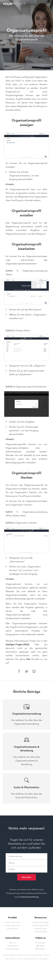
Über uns (12, 943)
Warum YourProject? (12, 922)
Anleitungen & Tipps (40, 922)
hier (28, 659)
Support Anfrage (40, 928)
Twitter (40, 946)
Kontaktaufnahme (12, 949)
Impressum (12, 959)
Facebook (40, 943)
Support (46, 955)
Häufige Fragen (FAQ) (40, 925)
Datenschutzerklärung (29, 897)
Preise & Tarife (12, 928)
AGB (6, 959)
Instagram (40, 949)
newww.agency (43, 959)
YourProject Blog (40, 932)
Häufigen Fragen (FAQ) (17, 644)
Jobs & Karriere (12, 946)
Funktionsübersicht (12, 925)
